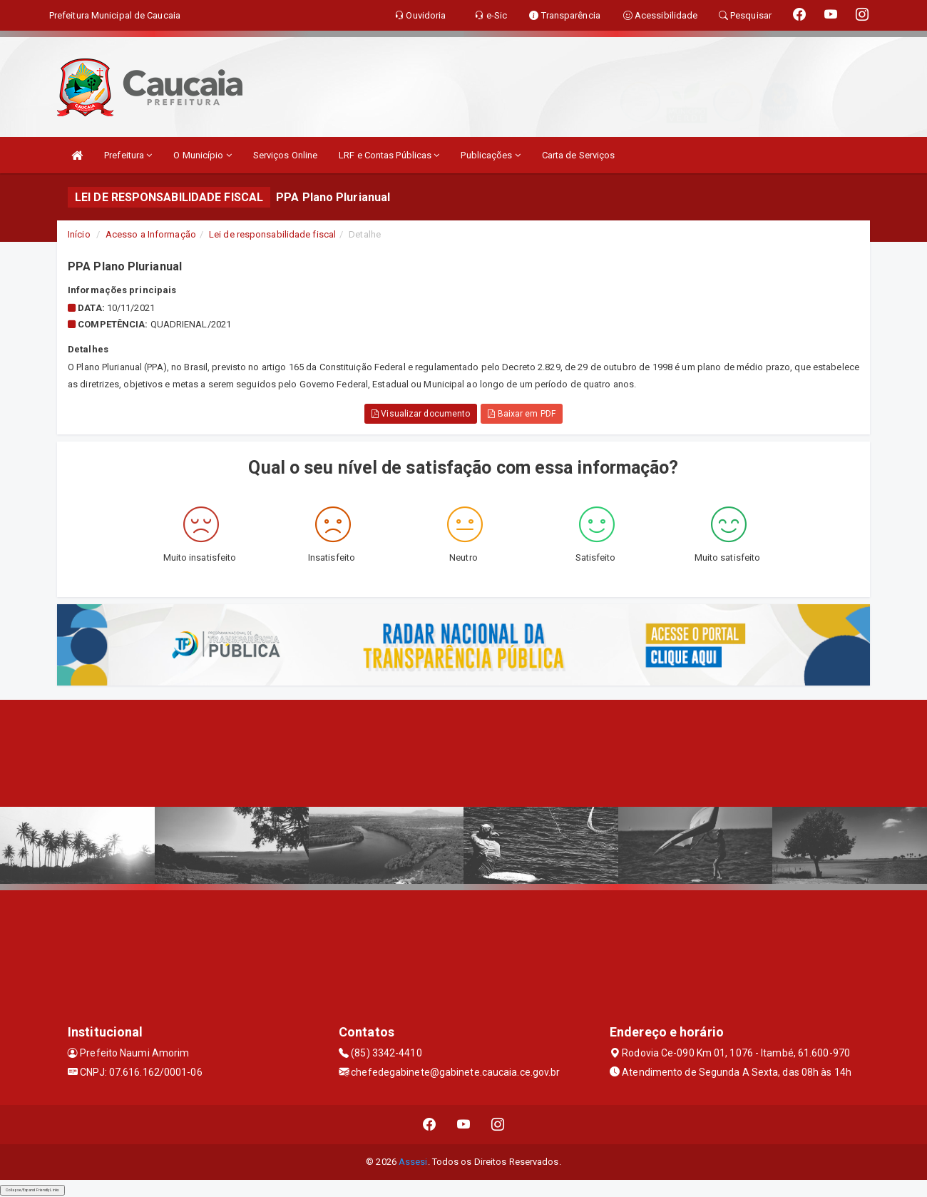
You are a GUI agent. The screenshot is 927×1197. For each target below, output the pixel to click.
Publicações (490, 155)
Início (79, 234)
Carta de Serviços (578, 155)
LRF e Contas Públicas (389, 155)
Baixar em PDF (521, 414)
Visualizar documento (421, 414)
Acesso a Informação (151, 234)
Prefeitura (128, 155)
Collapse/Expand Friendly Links (32, 1190)
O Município (202, 155)
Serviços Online (285, 155)
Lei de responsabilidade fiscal (272, 234)
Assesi (413, 1161)
